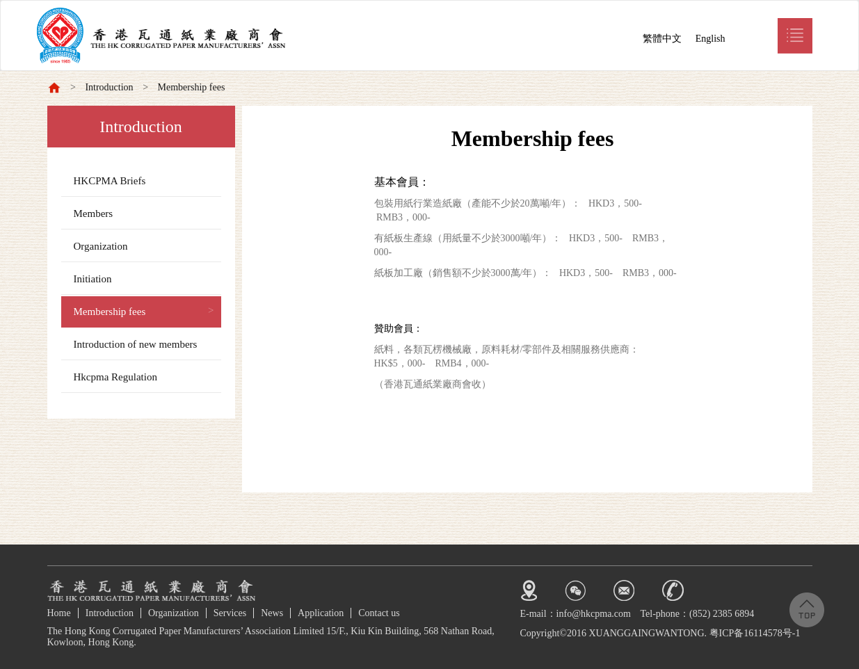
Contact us (379, 613)
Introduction (109, 87)
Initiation (93, 278)
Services (230, 613)
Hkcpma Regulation (115, 376)
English (710, 38)
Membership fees (191, 87)
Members (93, 213)
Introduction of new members (136, 344)
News (272, 613)
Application (321, 613)
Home (59, 613)
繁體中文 (662, 38)
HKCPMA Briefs (110, 180)
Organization (101, 246)
